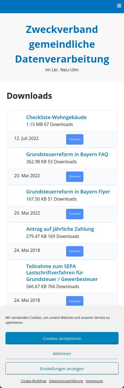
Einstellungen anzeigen (62, 368)
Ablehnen (62, 353)
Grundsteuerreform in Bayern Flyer (68, 191)
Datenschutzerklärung (66, 381)
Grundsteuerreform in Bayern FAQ (67, 154)
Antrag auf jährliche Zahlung (60, 229)
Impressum (94, 381)
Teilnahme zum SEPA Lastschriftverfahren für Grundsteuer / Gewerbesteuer (62, 272)
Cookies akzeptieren (62, 338)
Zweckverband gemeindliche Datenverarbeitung (62, 44)
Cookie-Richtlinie (33, 381)
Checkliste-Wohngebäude (56, 117)
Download (74, 139)
